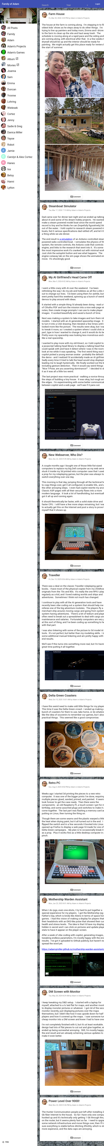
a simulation (66, 239)
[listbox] (77, 5)
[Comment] (75, 196)
